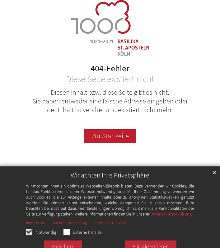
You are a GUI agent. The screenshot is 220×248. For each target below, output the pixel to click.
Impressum (35, 231)
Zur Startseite (110, 136)
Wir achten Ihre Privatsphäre (110, 183)
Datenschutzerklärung (171, 222)
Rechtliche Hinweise (110, 231)
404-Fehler (110, 68)
